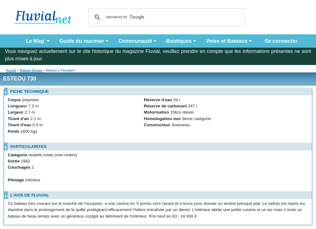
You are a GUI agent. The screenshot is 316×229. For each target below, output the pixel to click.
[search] (165, 17)
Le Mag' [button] (35, 41)
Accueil (11, 70)
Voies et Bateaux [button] (226, 41)
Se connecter (279, 41)
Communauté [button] (135, 41)
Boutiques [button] (179, 41)
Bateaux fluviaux (31, 70)
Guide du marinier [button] (81, 41)
